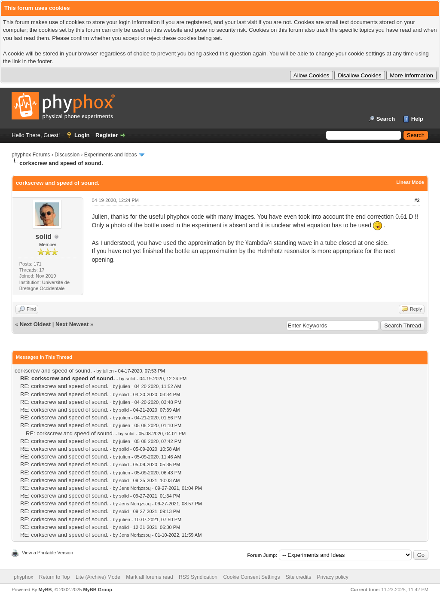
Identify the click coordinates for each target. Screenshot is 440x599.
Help (417, 119)
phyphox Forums (31, 155)
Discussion (67, 155)
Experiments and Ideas (110, 155)
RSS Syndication (198, 577)
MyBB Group (97, 589)
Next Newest (72, 324)
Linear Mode (410, 182)
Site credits (298, 577)
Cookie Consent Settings (251, 577)
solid (44, 236)
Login (81, 135)
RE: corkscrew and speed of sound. (64, 386)
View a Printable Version (47, 552)
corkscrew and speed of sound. (53, 370)
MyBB (45, 589)
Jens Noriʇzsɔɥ (134, 488)
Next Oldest (35, 324)
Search (385, 119)
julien (108, 370)
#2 (416, 200)
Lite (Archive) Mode (98, 577)
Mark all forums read (149, 577)
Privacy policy (332, 577)
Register (106, 135)
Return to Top (54, 577)
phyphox (23, 577)
